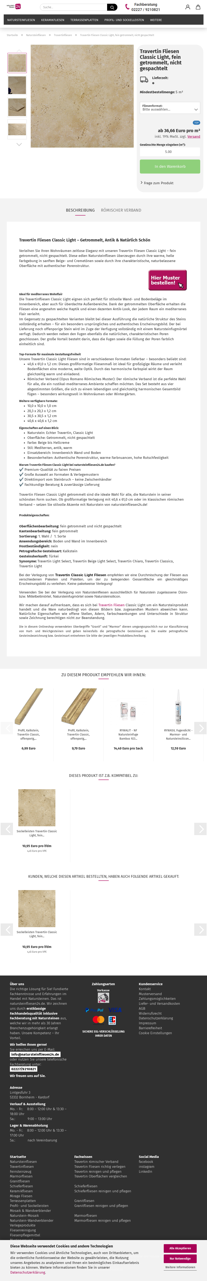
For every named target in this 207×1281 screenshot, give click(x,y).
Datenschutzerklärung (27, 1272)
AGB (142, 1008)
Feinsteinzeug (20, 1171)
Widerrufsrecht (150, 1013)
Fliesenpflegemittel (25, 1235)
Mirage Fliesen (21, 1196)
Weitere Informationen (180, 1267)
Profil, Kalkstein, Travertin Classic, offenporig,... (28, 734)
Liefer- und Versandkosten (159, 1003)
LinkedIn (145, 1171)
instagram (146, 1166)
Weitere (156, 24)
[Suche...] (112, 7)
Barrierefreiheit (150, 1028)
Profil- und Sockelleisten (124, 24)
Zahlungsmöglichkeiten (157, 999)
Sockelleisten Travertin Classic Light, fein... (37, 833)
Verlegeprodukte (22, 1225)
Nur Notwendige (180, 1258)
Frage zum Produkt (158, 183)
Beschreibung (80, 210)
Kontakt (145, 989)
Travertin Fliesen (111, 605)
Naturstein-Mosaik (24, 1215)
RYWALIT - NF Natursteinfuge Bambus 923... (128, 734)
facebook (146, 1162)
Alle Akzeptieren (180, 1248)
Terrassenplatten (84, 24)
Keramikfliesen (52, 24)
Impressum (147, 1023)
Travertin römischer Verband (96, 1162)
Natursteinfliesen (21, 24)
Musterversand (150, 994)
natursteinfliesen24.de (27, 1003)
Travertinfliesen (22, 1166)
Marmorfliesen (21, 1176)
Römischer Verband (121, 210)
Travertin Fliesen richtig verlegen (99, 1166)
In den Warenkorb (170, 166)
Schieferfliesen (21, 1186)
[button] (188, 7)
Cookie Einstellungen (155, 1033)
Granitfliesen (20, 1181)
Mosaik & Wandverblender (30, 1211)
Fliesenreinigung (23, 1230)
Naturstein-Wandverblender (31, 1220)
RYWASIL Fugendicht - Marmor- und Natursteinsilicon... (178, 734)
